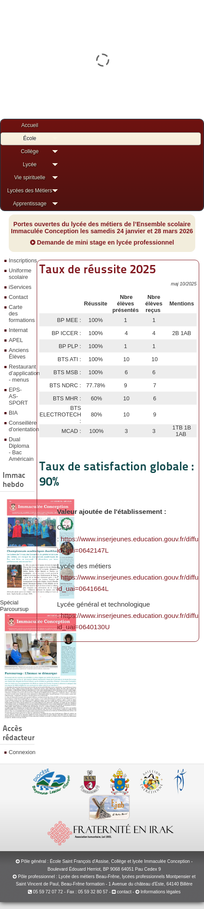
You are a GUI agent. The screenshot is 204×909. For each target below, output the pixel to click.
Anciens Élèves (19, 353)
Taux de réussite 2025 (97, 269)
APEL (16, 340)
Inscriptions (20, 260)
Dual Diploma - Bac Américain (20, 449)
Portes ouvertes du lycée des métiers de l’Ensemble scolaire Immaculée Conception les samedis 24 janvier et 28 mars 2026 (102, 228)
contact (121, 891)
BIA (13, 412)
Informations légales (161, 891)
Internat (18, 330)
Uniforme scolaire (20, 273)
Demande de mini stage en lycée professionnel (102, 242)
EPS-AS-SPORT (18, 396)
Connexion (20, 752)
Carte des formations (20, 313)
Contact (18, 297)
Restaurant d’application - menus (20, 373)
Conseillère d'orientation (20, 426)
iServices (20, 287)
